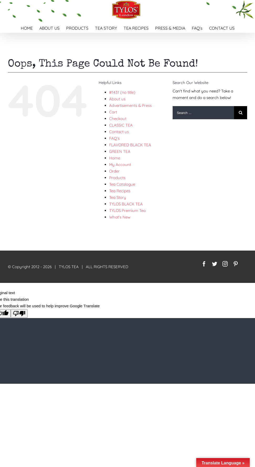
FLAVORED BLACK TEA (130, 144)
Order (114, 171)
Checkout (117, 118)
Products (117, 177)
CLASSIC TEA (121, 125)
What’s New (119, 217)
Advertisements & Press (130, 105)
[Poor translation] (19, 313)
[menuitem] (30, 27)
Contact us (119, 131)
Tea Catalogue (122, 184)
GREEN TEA (119, 151)
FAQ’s (114, 138)
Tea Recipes (119, 190)
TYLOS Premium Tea (127, 210)
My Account (120, 164)
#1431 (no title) (122, 92)
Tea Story (117, 197)
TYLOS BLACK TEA (126, 203)
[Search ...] (203, 112)
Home (114, 157)
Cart (113, 112)
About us (117, 98)
